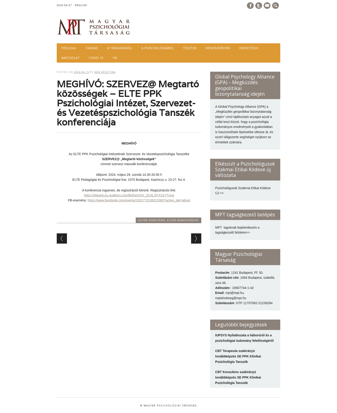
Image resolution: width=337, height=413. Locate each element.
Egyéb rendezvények (183, 220)
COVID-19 (96, 58)
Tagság (91, 48)
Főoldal (68, 48)
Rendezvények (218, 48)
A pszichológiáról (157, 48)
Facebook (250, 5)
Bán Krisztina (105, 72)
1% (114, 58)
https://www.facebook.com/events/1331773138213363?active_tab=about (139, 200)
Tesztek (190, 48)
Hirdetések (248, 48)
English (81, 5)
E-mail (268, 6)
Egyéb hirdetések (151, 220)
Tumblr (258, 5)
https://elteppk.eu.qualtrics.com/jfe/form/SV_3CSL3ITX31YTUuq (129, 195)
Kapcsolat (70, 58)
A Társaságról (119, 48)
